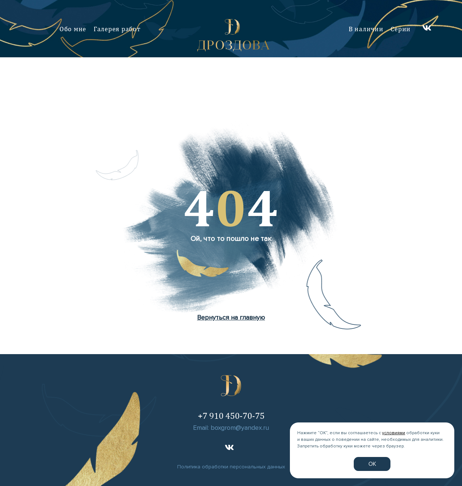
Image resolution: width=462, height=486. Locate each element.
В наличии (366, 29)
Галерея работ (117, 29)
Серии (400, 29)
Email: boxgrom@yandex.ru (231, 428)
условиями (393, 433)
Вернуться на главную (231, 317)
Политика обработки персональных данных (231, 467)
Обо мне (72, 29)
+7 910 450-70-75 (231, 415)
